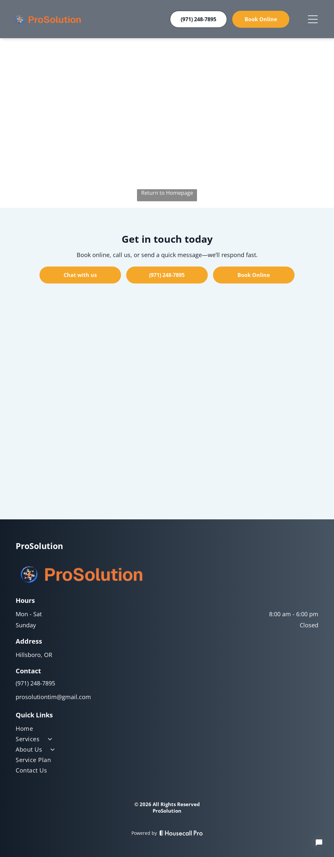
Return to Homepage (167, 192)
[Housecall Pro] (181, 833)
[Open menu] (313, 19)
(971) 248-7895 (35, 683)
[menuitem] (167, 730)
